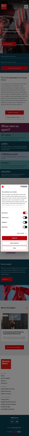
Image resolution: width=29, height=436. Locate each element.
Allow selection (14, 243)
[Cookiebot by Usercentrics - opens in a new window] (20, 187)
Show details (20, 233)
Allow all (14, 238)
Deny (14, 248)
